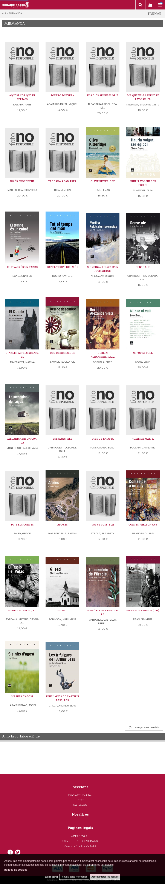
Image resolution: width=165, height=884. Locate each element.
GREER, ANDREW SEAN (62, 705)
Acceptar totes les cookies (105, 877)
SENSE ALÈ (143, 267)
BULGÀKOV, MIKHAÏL (103, 276)
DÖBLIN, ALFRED (102, 362)
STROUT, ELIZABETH (102, 190)
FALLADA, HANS (22, 104)
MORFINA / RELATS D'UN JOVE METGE (102, 269)
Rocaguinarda (80, 795)
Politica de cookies (80, 846)
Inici (80, 800)
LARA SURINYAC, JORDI (22, 705)
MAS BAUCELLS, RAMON (62, 533)
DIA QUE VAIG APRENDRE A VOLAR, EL (143, 97)
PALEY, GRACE (22, 533)
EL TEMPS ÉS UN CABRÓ (22, 267)
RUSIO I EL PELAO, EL (22, 611)
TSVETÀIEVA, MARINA (22, 362)
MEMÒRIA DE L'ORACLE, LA (103, 613)
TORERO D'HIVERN (62, 95)
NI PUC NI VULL (143, 353)
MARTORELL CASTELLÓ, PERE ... (102, 621)
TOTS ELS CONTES (22, 525)
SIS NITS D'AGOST (22, 696)
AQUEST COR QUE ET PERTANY (22, 97)
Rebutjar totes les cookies (74, 877)
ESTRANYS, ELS (62, 439)
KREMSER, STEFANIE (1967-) (142, 104)
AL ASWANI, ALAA (143, 190)
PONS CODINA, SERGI (102, 447)
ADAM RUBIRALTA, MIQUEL (62, 104)
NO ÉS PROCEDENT (22, 181)
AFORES (62, 525)
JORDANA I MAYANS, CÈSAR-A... (22, 621)
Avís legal (80, 836)
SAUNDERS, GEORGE (62, 361)
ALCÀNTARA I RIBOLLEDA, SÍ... (103, 106)
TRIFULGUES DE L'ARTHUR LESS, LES (62, 698)
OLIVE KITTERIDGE (102, 181)
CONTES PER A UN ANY (142, 525)
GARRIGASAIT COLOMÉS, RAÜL (62, 449)
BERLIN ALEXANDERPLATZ (103, 355)
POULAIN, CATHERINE (142, 447)
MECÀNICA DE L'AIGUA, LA (22, 441)
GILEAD (62, 611)
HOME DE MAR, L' (142, 439)
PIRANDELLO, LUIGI (142, 533)
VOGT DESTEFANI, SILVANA (22, 448)
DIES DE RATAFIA (103, 439)
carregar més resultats (146, 727)
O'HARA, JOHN (62, 190)
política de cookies (15, 869)
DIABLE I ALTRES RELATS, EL (22, 355)
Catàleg (80, 805)
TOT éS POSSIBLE (103, 525)
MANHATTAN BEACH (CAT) (142, 611)
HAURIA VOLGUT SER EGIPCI (143, 183)
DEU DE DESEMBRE (62, 353)
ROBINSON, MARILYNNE (62, 619)
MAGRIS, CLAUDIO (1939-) (22, 190)
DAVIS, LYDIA (142, 361)
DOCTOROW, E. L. (62, 276)
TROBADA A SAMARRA (62, 181)
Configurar (51, 876)
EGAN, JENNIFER (22, 276)
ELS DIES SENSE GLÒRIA (102, 95)
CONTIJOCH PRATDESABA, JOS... (142, 278)
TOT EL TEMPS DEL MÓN (62, 267)
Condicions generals (80, 841)
